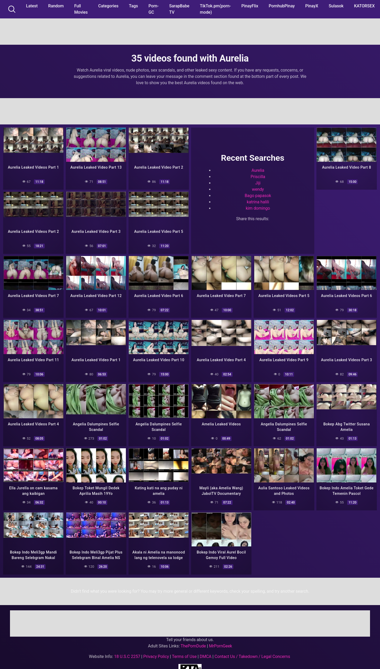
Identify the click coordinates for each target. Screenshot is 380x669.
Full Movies (81, 9)
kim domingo (258, 207)
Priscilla (257, 176)
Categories (108, 5)
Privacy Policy (156, 653)
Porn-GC (153, 9)
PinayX (311, 5)
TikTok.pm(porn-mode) (215, 9)
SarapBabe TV (179, 9)
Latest (32, 5)
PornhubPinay (282, 5)
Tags (133, 5)
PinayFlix (250, 5)
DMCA (206, 653)
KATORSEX (364, 5)
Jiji (257, 182)
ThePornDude (193, 642)
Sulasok (336, 5)
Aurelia (257, 169)
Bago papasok (258, 195)
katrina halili (258, 201)
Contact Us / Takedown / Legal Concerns (252, 653)
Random (56, 5)
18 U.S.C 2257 (127, 653)
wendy (258, 188)
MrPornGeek (220, 642)
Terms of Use (184, 653)
